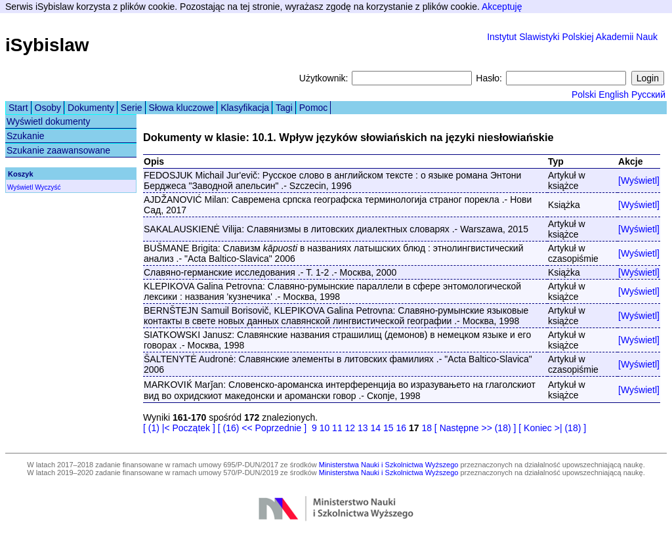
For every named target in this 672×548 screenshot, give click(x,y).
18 (426, 428)
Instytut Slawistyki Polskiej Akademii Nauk (572, 37)
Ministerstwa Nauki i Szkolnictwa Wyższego (389, 465)
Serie (131, 107)
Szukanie (26, 136)
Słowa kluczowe (182, 107)
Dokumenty (91, 107)
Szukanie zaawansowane (58, 150)
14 (376, 428)
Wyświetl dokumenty (48, 121)
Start (18, 107)
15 (388, 428)
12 (350, 428)
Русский (648, 94)
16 (401, 428)
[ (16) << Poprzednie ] (262, 428)
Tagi (284, 107)
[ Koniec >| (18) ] (552, 428)
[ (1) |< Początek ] (179, 428)
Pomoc (313, 107)
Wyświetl (20, 187)
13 (363, 428)
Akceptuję (502, 6)
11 (337, 428)
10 (325, 428)
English (613, 94)
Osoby (48, 107)
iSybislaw (47, 45)
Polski (584, 94)
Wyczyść (47, 187)
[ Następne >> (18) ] (475, 428)
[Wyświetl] (639, 180)
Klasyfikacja (244, 107)
